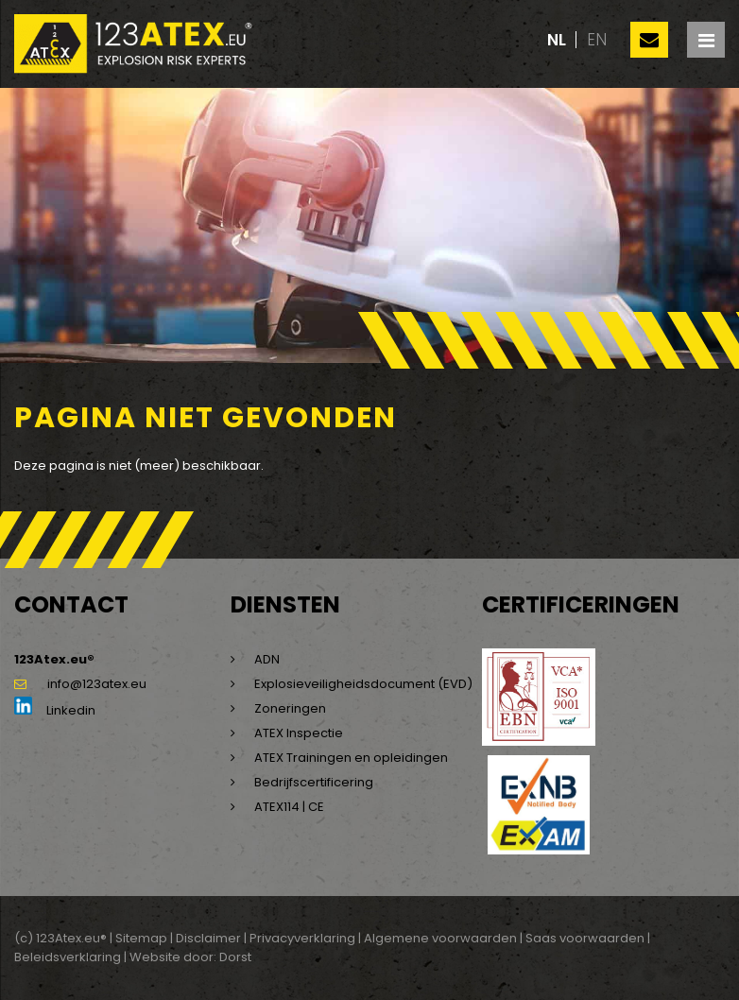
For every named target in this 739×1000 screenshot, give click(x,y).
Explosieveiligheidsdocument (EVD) (363, 684)
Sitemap (141, 938)
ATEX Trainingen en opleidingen (351, 758)
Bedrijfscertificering (313, 782)
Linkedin (54, 710)
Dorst (235, 957)
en (597, 39)
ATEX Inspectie (298, 733)
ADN (267, 659)
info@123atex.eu (80, 684)
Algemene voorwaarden (440, 938)
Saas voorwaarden (584, 938)
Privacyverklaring (302, 938)
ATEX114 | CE (289, 807)
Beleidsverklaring (67, 957)
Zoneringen (290, 708)
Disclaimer (208, 938)
